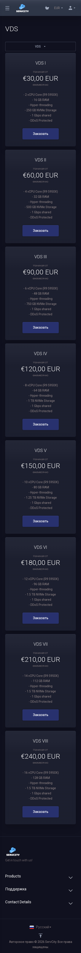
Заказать (40, 134)
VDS (40, 46)
